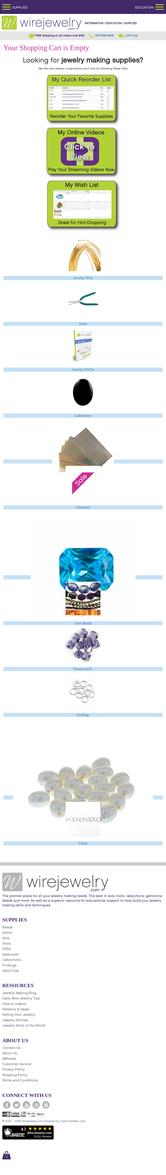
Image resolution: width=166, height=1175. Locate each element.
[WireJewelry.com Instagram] (36, 1105)
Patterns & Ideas (15, 1009)
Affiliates (9, 1059)
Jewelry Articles (15, 1020)
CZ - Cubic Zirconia (83, 577)
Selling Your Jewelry (18, 1014)
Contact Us (11, 1048)
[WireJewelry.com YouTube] (26, 1105)
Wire (6, 938)
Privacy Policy (13, 1069)
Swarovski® (83, 669)
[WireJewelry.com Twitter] (16, 1105)
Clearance (83, 507)
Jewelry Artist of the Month (24, 1025)
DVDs (6, 949)
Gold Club (10, 971)
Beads (7, 927)
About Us (9, 1053)
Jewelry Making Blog (19, 993)
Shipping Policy (15, 1075)
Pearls (82, 798)
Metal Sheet (83, 461)
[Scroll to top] (6, 1171)
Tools (83, 324)
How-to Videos (14, 1004)
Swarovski (10, 954)
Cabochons (83, 416)
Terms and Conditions (20, 1080)
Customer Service (16, 1064)
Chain (83, 843)
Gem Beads (83, 623)
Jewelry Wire (83, 278)
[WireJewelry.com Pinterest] (46, 1105)
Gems (7, 932)
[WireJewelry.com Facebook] (6, 1105)
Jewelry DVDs (83, 370)
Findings (83, 715)
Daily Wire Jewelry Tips (21, 998)
